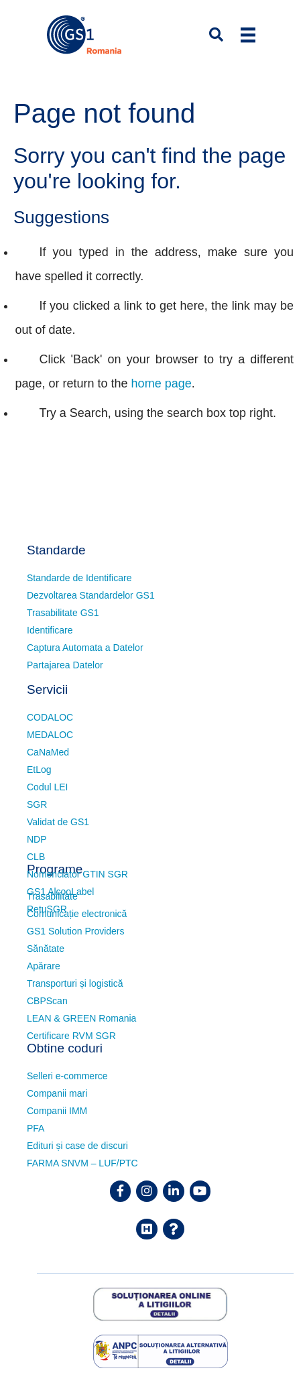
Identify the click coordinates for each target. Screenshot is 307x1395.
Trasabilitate (52, 896)
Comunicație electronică (77, 913)
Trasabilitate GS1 (63, 612)
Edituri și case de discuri (77, 1145)
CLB (36, 856)
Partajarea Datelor (65, 665)
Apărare (43, 966)
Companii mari (57, 1093)
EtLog (39, 769)
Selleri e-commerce (67, 1076)
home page (161, 383)
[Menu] (248, 35)
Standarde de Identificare (79, 577)
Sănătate (45, 948)
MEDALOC (50, 734)
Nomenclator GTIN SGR (77, 874)
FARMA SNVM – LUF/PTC (82, 1163)
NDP (37, 839)
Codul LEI (47, 787)
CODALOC (50, 717)
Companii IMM (57, 1110)
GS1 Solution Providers (76, 931)
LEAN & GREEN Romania (81, 1018)
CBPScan (47, 1000)
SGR (37, 804)
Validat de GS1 (58, 821)
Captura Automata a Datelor (85, 647)
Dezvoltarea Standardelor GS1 (91, 595)
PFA (35, 1128)
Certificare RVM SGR (71, 1035)
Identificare (49, 630)
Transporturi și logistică (75, 983)
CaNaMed (48, 752)
